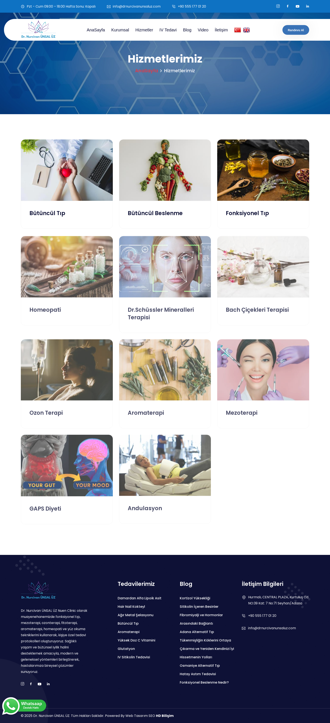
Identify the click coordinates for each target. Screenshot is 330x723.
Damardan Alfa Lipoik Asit (139, 598)
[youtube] (297, 6)
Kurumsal (120, 30)
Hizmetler (144, 30)
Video (203, 30)
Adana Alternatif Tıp (197, 631)
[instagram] (278, 6)
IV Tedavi (168, 30)
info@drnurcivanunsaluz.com (137, 6)
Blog (187, 30)
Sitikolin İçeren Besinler (199, 606)
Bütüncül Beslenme (155, 213)
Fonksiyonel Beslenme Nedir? (204, 682)
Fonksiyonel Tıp (247, 213)
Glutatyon (126, 648)
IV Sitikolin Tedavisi (134, 657)
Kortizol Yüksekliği (195, 598)
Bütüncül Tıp (47, 213)
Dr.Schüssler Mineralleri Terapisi (161, 316)
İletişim (221, 30)
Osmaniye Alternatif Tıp (200, 665)
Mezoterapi (241, 416)
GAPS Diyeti (45, 511)
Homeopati (45, 312)
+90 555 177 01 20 (192, 6)
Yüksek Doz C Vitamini (136, 640)
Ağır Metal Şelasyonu (135, 615)
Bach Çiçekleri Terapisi (257, 312)
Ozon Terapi (46, 416)
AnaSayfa (96, 30)
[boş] (307, 6)
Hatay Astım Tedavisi (198, 674)
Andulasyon (145, 511)
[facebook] (287, 6)
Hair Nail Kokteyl (131, 606)
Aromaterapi (146, 416)
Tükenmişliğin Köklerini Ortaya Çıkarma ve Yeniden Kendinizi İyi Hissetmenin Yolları (207, 649)
